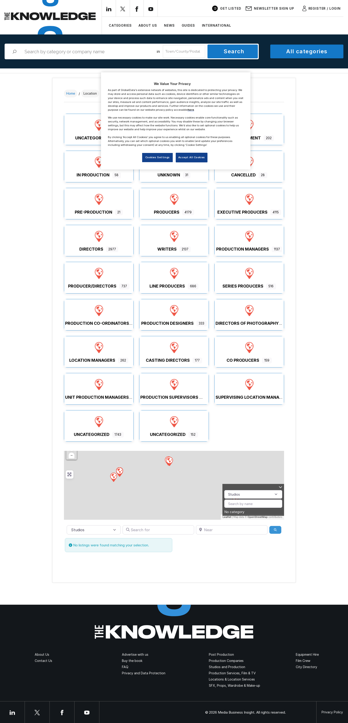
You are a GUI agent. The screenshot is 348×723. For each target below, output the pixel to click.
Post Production (221, 654)
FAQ (125, 667)
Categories (120, 25)
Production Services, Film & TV (232, 673)
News (169, 25)
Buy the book (132, 661)
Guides (188, 25)
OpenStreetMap (257, 517)
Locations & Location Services (232, 679)
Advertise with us (135, 654)
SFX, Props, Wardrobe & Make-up (234, 685)
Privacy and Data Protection (143, 673)
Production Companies (226, 661)
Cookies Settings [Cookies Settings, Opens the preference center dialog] (157, 157)
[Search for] (158, 529)
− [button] (71, 455)
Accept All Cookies (191, 157)
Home (70, 93)
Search (234, 51)
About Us (147, 25)
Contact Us (43, 661)
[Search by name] (253, 504)
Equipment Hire (307, 654)
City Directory (306, 667)
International (216, 25)
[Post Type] (253, 494)
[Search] (275, 530)
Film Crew (303, 661)
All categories (306, 51)
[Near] (231, 529)
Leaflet (227, 517)
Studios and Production (227, 667)
